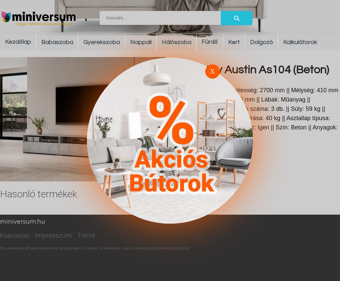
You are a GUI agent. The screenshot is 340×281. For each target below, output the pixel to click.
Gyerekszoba (101, 42)
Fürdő (210, 42)
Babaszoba (57, 42)
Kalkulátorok (300, 42)
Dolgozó (261, 42)
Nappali (140, 42)
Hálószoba (176, 42)
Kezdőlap (18, 42)
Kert (234, 42)
